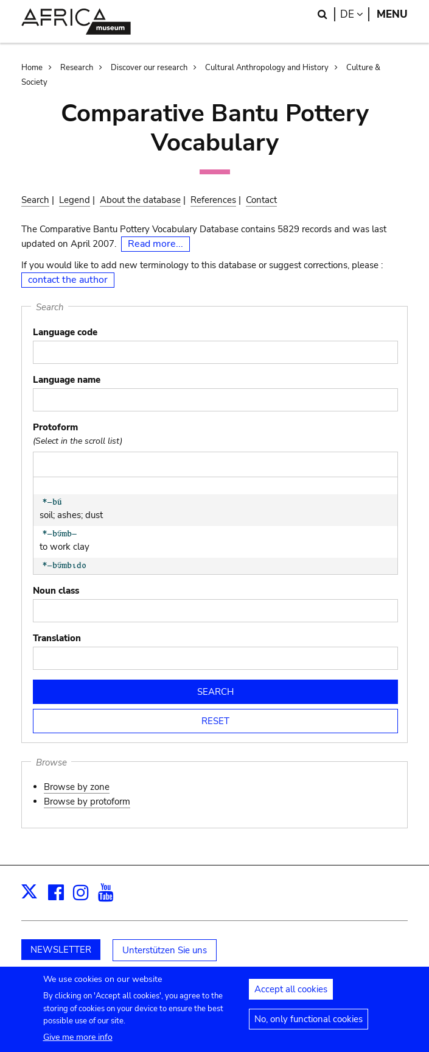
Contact (261, 200)
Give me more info (78, 1042)
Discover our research (149, 67)
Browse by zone (77, 787)
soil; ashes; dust (83, 509)
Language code (65, 332)
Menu (392, 14)
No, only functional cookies (308, 1025)
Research (76, 67)
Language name (66, 380)
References (213, 200)
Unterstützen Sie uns (164, 950)
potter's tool (83, 573)
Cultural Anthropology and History (267, 67)
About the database (140, 200)
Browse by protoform (87, 801)
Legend (74, 200)
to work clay (83, 541)
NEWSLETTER (60, 950)
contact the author (68, 279)
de (354, 14)
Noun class (56, 591)
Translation (57, 638)
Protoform (55, 427)
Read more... (155, 244)
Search (35, 200)
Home (32, 67)
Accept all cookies (290, 995)
